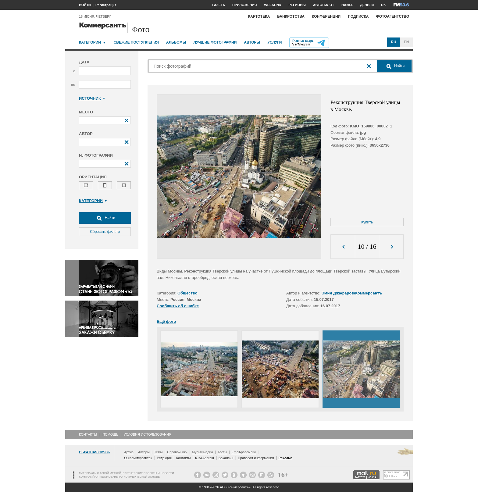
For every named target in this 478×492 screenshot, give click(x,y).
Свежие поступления (136, 42)
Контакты (88, 434)
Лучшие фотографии (215, 42)
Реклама (285, 458)
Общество (187, 293)
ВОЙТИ (85, 5)
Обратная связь (94, 452)
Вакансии (226, 458)
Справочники (177, 452)
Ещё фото (166, 321)
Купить (367, 222)
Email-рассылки (243, 452)
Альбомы (176, 42)
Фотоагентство (392, 16)
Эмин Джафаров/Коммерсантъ (352, 293)
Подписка (358, 16)
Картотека (259, 16)
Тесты (222, 452)
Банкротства (291, 16)
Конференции (326, 16)
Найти (105, 218)
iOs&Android (204, 458)
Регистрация (105, 5)
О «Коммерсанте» (138, 458)
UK (383, 5)
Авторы (252, 42)
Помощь (110, 434)
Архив (129, 452)
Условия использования (147, 434)
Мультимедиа (202, 452)
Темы (158, 452)
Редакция (164, 458)
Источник (92, 98)
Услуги (274, 42)
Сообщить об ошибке (178, 306)
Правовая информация (256, 458)
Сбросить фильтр (105, 232)
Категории (90, 42)
